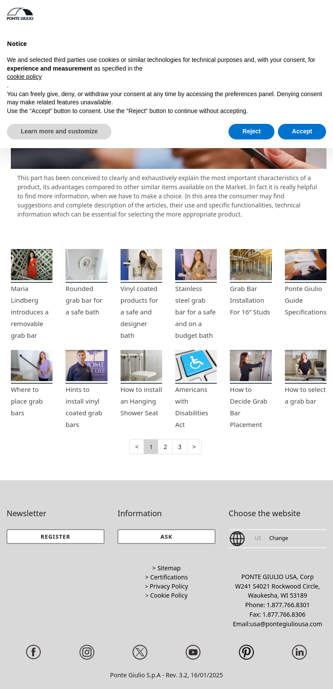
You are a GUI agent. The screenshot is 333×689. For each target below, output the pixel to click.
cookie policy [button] (24, 76)
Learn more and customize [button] (59, 131)
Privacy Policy (169, 586)
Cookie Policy (168, 595)
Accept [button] (302, 131)
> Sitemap (166, 568)
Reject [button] (251, 131)
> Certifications (166, 577)
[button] (166, 536)
